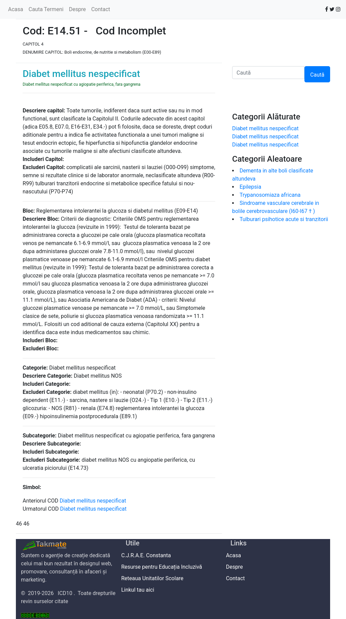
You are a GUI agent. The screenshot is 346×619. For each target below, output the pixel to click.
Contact (100, 9)
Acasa (15, 9)
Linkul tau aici (140, 590)
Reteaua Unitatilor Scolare (154, 578)
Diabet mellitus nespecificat (94, 500)
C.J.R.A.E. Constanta (148, 555)
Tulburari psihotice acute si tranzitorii (284, 219)
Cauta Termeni (45, 9)
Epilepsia (252, 187)
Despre (77, 9)
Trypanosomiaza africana (270, 195)
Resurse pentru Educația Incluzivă (164, 567)
